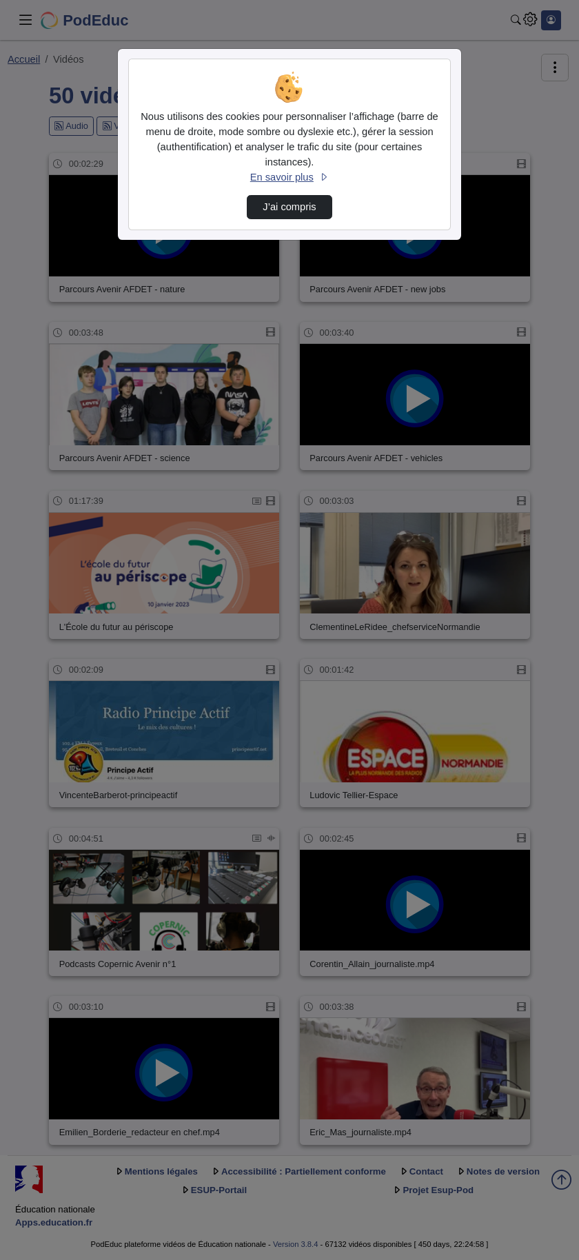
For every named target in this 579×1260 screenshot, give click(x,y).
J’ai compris (289, 206)
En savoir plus (289, 177)
